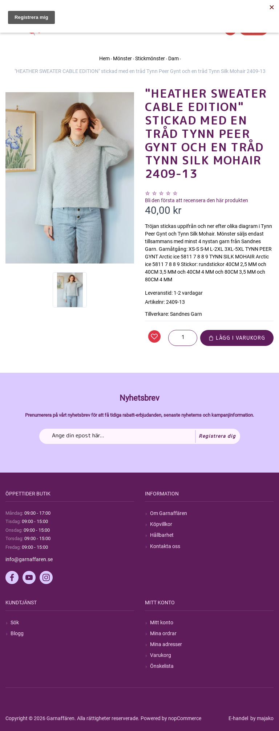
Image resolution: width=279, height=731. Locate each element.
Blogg (17, 633)
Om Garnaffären (168, 513)
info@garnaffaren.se (29, 559)
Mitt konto (161, 622)
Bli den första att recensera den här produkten (196, 200)
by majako (261, 718)
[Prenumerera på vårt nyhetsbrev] (139, 436)
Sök (15, 622)
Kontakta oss (165, 546)
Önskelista (162, 666)
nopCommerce (184, 718)
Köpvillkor (161, 524)
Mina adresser (166, 644)
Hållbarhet (162, 535)
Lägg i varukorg (237, 337)
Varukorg (160, 655)
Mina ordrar (163, 633)
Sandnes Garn (186, 314)
